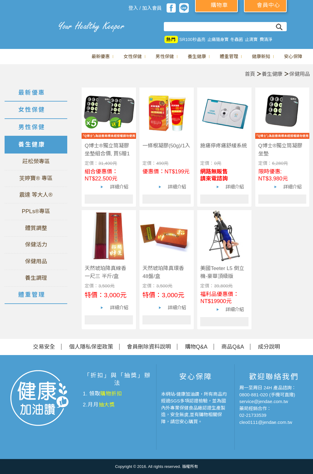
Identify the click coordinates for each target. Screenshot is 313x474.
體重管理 (229, 56)
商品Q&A (232, 347)
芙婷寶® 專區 (35, 178)
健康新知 (261, 56)
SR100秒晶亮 (192, 39)
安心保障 (293, 56)
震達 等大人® (35, 195)
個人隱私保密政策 (91, 347)
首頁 (250, 74)
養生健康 (197, 56)
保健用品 (299, 74)
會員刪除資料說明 (149, 347)
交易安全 (44, 347)
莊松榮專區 (36, 161)
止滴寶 (251, 39)
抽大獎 (107, 405)
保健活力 (36, 245)
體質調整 (36, 228)
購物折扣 (111, 394)
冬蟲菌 (236, 39)
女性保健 (132, 56)
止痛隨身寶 (218, 39)
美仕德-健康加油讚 (27, 26)
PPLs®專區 (36, 211)
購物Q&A (196, 347)
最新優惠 (100, 56)
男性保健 (165, 56)
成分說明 (269, 347)
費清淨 (266, 39)
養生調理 (36, 278)
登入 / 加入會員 (145, 8)
